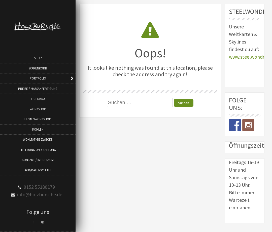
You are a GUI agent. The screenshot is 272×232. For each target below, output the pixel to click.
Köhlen (38, 129)
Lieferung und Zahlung (38, 150)
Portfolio (38, 78)
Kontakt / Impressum (38, 160)
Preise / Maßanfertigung (37, 89)
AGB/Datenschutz (37, 170)
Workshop (38, 109)
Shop (38, 58)
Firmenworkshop (37, 119)
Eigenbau (38, 99)
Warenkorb (38, 68)
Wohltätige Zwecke (38, 139)
